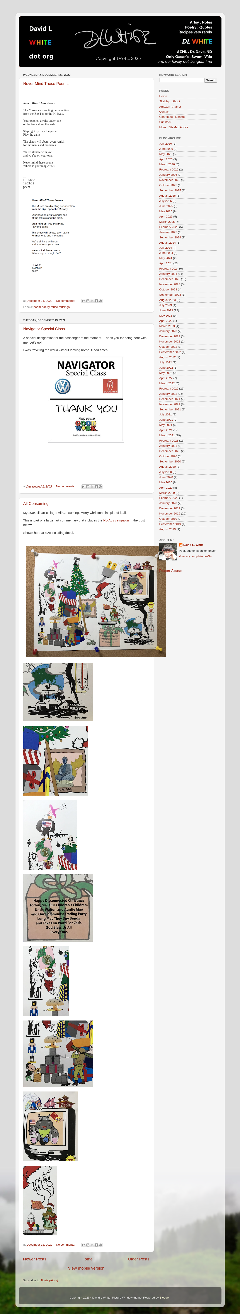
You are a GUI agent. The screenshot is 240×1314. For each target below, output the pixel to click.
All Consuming (36, 503)
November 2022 (169, 341)
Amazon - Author (170, 106)
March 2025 (167, 221)
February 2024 (169, 268)
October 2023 (168, 289)
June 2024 (166, 253)
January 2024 (168, 273)
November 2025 (169, 180)
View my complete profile (195, 556)
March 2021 (167, 435)
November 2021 (169, 404)
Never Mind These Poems (46, 83)
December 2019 (169, 508)
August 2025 (167, 195)
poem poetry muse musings (52, 307)
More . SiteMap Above (173, 127)
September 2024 (170, 237)
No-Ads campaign (116, 520)
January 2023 (168, 331)
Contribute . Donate (172, 116)
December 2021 (169, 399)
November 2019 (169, 513)
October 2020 (168, 456)
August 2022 (167, 357)
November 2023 (169, 284)
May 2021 (165, 425)
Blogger (165, 1297)
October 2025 (168, 185)
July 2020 (165, 472)
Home (87, 1259)
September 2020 (170, 461)
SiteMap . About (169, 101)
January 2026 (168, 174)
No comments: (66, 300)
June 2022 (166, 367)
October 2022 (168, 346)
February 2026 (169, 169)
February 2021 (169, 440)
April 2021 (166, 430)
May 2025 (165, 211)
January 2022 (168, 393)
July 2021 (165, 414)
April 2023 (166, 320)
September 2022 (170, 352)
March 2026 (167, 164)
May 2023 (165, 315)
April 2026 (166, 159)
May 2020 (165, 482)
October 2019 (168, 518)
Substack (165, 122)
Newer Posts (34, 1259)
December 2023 (169, 279)
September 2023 (170, 294)
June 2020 (166, 477)
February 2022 (169, 388)
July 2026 (165, 143)
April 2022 (166, 378)
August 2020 (167, 466)
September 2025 (170, 190)
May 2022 (165, 372)
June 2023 (166, 310)
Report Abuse (170, 571)
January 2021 (168, 445)
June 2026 (166, 148)
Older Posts (139, 1259)
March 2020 (167, 492)
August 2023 (167, 300)
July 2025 (165, 200)
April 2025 (166, 216)
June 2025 (166, 206)
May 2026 (165, 154)
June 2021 (166, 419)
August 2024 (167, 242)
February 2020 (169, 497)
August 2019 (167, 529)
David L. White (193, 545)
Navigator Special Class (44, 329)
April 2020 (166, 487)
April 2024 (166, 263)
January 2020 (168, 503)
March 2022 (167, 383)
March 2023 (167, 326)
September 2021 (170, 409)
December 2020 (169, 451)
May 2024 (165, 258)
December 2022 (169, 336)
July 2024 (165, 247)
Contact (164, 111)
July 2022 (165, 362)
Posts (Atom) (49, 1280)
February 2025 (169, 227)
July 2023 (165, 305)
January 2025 (168, 232)
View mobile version (86, 1268)
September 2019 (170, 524)
